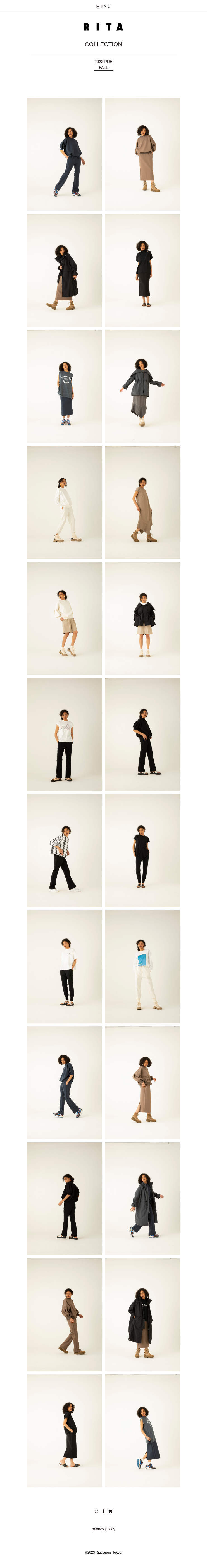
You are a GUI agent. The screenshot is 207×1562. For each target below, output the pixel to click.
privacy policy (103, 1529)
